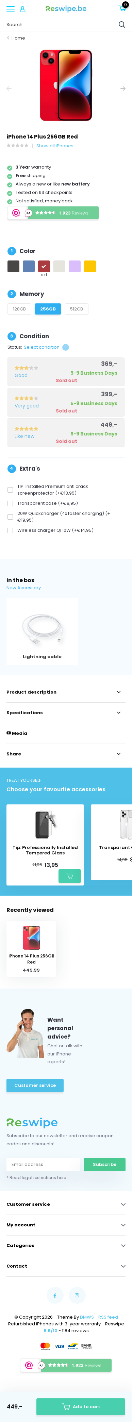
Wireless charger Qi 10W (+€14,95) (55, 530)
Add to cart (81, 1407)
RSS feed (108, 1317)
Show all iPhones (54, 146)
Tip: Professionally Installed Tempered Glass (45, 850)
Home (18, 38)
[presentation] (9, 89)
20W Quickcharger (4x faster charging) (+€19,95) (63, 516)
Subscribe (104, 1164)
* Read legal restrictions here (36, 1177)
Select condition (42, 347)
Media (16, 733)
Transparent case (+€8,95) (47, 503)
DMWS (87, 1317)
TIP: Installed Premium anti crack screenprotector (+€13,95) (52, 489)
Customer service (35, 1085)
